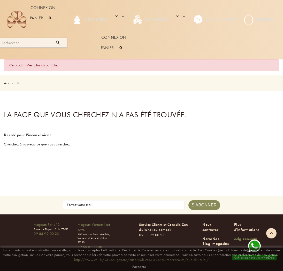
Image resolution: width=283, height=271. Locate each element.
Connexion (43, 7)
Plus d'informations (246, 227)
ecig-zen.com (245, 238)
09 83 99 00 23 (46, 233)
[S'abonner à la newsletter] (204, 205)
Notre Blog (207, 241)
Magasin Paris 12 (47, 224)
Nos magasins (220, 241)
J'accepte (139, 266)
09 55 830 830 (90, 246)
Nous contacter (210, 227)
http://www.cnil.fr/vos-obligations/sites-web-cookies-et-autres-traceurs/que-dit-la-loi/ (141, 259)
